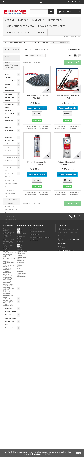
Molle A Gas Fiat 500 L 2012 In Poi (67, 97)
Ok (79, 453)
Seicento (9, 288)
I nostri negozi (21, 372)
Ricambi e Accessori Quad (10, 329)
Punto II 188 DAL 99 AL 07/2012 (10, 281)
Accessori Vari (10, 93)
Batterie (23, 20)
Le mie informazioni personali (40, 375)
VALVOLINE (9, 68)
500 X (9, 242)
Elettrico (9, 173)
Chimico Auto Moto (9, 118)
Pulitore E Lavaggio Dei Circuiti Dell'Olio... (37, 163)
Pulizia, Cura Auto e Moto (19, 26)
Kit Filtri (7, 130)
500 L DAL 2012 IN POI (9, 187)
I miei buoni (34, 378)
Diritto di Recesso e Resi (20, 405)
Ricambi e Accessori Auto (51, 26)
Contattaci (66, 36)
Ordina (25, 55)
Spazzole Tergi (10, 340)
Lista (79, 55)
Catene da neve (12, 169)
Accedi (77, 2)
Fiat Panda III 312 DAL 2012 (10, 253)
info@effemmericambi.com (66, 388)
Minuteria (8, 140)
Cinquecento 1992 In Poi (10, 246)
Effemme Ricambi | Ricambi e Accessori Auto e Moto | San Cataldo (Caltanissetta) (22, 389)
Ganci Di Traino (10, 126)
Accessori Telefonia (8, 88)
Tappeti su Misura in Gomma (10, 315)
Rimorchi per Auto (9, 335)
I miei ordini (34, 367)
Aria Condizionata (9, 101)
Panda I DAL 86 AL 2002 (11, 266)
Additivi (9, 20)
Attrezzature (9, 106)
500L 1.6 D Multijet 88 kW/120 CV (11, 232)
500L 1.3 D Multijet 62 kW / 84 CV (11, 196)
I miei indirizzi (34, 372)
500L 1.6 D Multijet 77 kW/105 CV (11, 222)
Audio (9, 163)
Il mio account (37, 363)
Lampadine (38, 20)
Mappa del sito (75, 36)
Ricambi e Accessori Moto (19, 32)
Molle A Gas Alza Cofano (9, 305)
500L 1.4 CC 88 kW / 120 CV (11, 214)
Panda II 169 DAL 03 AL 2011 (10, 273)
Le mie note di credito (37, 370)
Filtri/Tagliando (11, 238)
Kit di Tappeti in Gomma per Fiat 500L (37, 97)
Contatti (70, 2)
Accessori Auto (11, 156)
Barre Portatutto (10, 110)
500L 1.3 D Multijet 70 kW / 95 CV (11, 206)
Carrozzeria (10, 166)
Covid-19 (8, 123)
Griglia (75, 55)
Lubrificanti (55, 20)
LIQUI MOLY (10, 65)
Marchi (41, 32)
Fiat (8, 176)
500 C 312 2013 (9, 181)
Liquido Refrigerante (9, 296)
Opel (8, 311)
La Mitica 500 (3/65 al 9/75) (10, 259)
